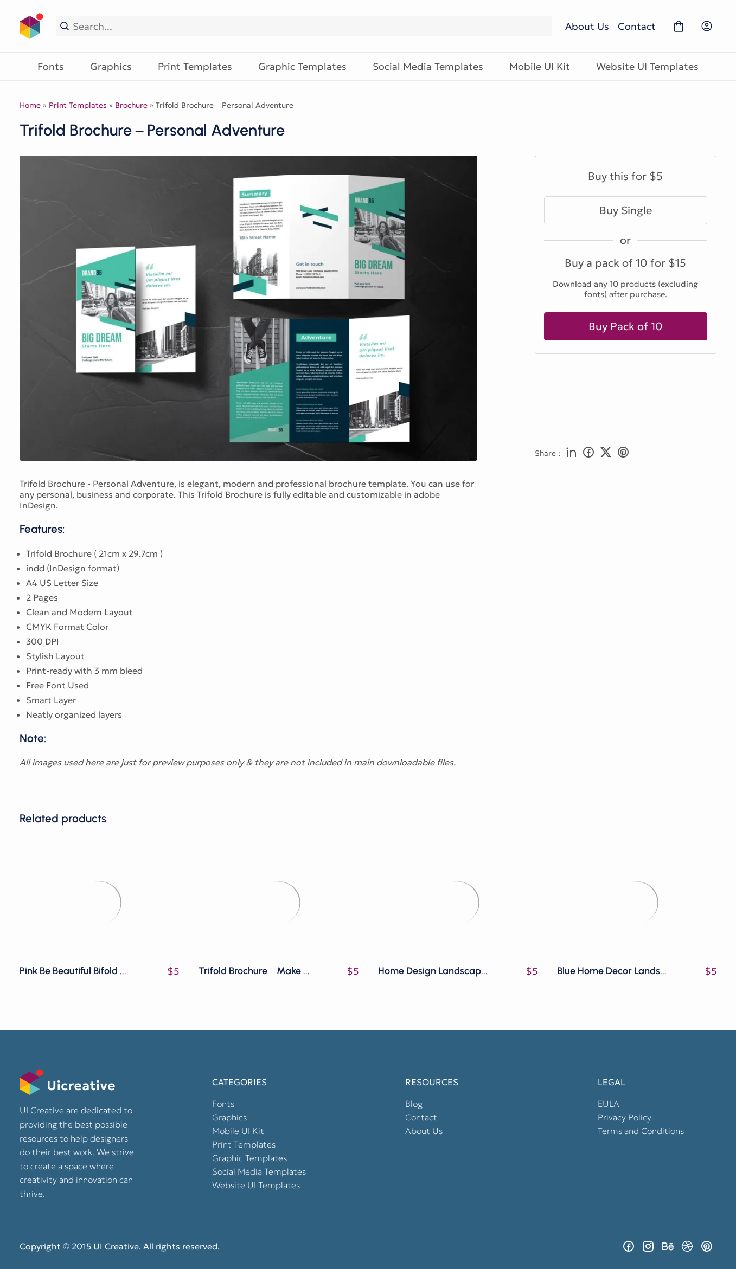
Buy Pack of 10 (625, 326)
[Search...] (310, 26)
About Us (587, 26)
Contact (637, 26)
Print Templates (195, 66)
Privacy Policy (624, 1117)
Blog (414, 1103)
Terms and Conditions (641, 1130)
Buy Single (625, 210)
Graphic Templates (302, 66)
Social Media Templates (428, 66)
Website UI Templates (647, 66)
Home (30, 105)
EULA (608, 1103)
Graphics (111, 66)
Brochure (131, 105)
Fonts (50, 66)
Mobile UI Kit (539, 66)
